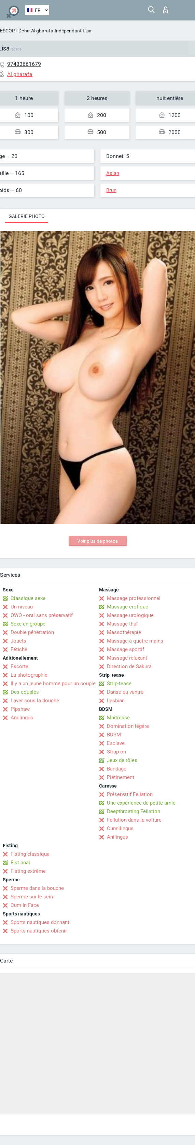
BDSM (114, 735)
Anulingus (22, 718)
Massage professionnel (134, 598)
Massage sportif (125, 649)
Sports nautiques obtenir (39, 931)
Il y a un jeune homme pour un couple (53, 683)
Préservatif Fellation (130, 794)
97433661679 (24, 64)
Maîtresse (118, 718)
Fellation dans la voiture (134, 820)
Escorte (19, 666)
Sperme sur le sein (32, 897)
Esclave (116, 743)
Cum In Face (25, 905)
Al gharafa (42, 30)
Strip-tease (119, 683)
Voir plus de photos (97, 541)
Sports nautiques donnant (40, 922)
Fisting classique (30, 854)
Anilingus (117, 837)
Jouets (18, 641)
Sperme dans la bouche (37, 888)
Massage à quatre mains (135, 641)
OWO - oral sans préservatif (42, 615)
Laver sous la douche (35, 701)
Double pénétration (32, 632)
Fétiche (19, 649)
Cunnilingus (120, 828)
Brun (111, 190)
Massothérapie (124, 632)
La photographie (29, 675)
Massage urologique (130, 615)
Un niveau (22, 607)
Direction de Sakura (129, 666)
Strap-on (116, 752)
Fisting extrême (28, 871)
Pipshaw (20, 709)
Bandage (116, 769)
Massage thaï (122, 624)
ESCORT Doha (15, 30)
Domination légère (128, 726)
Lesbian (116, 701)
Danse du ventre (125, 692)
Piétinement (120, 777)
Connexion (165, 10)
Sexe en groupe (28, 624)
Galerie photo (27, 216)
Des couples (25, 692)
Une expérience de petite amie (141, 803)
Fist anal (20, 863)
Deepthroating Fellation (133, 811)
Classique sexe (28, 598)
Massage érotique (127, 607)
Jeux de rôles (122, 760)
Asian (112, 173)
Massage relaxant (127, 658)
